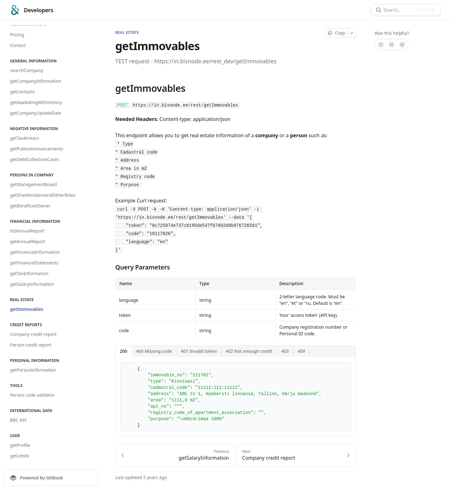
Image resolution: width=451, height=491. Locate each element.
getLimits (19, 456)
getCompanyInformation (35, 81)
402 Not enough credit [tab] (249, 351)
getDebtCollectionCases (34, 159)
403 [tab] (285, 351)
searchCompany (26, 70)
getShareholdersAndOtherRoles (42, 195)
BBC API (18, 420)
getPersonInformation (33, 370)
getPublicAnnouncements (36, 149)
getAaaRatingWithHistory (36, 102)
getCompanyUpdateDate (35, 113)
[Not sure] (391, 44)
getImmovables (27, 309)
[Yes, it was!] (380, 44)
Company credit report (33, 334)
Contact (18, 45)
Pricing (17, 35)
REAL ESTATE (127, 32)
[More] (352, 33)
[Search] (399, 10)
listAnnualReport (27, 231)
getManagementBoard (33, 184)
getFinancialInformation (35, 252)
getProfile (20, 445)
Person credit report (30, 345)
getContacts (22, 92)
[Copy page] (336, 33)
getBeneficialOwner (30, 206)
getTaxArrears (24, 138)
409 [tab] (301, 351)
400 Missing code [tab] (154, 351)
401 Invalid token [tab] (199, 351)
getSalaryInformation (32, 284)
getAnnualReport (27, 241)
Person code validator (32, 395)
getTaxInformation (29, 273)
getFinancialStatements (34, 263)
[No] (402, 44)
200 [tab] (123, 351)
